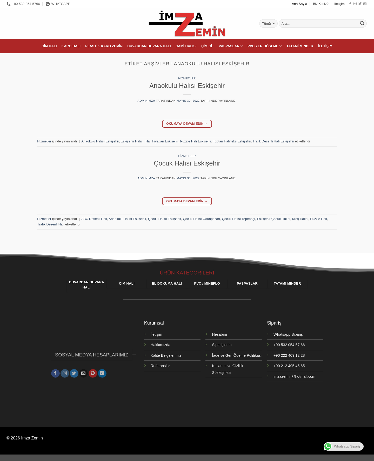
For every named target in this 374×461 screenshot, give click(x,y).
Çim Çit (207, 46)
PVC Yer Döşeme (265, 46)
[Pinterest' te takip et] (93, 372)
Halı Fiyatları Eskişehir (161, 141)
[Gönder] (362, 23)
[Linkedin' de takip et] (102, 372)
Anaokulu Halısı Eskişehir (187, 85)
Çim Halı (49, 46)
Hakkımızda (160, 345)
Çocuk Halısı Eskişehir (187, 163)
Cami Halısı (186, 46)
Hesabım (219, 334)
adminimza (146, 100)
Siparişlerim (221, 345)
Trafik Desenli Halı (50, 224)
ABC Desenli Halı (94, 219)
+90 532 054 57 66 (289, 345)
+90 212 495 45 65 (289, 366)
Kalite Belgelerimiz (166, 355)
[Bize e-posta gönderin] (364, 4)
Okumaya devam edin (187, 123)
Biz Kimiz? (321, 4)
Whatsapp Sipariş (288, 334)
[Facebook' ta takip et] (350, 4)
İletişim (339, 4)
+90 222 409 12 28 (289, 355)
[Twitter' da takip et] (360, 4)
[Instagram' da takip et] (355, 4)
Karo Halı (71, 46)
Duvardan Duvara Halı (149, 46)
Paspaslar (231, 46)
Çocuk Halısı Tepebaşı (238, 219)
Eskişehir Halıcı (132, 141)
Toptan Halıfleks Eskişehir (232, 141)
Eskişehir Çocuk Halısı (273, 219)
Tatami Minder (299, 46)
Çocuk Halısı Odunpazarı (201, 219)
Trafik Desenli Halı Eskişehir (273, 141)
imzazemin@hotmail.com (294, 376)
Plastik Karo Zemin (104, 46)
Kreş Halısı (300, 219)
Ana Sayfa (299, 4)
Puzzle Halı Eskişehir (195, 141)
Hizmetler (187, 78)
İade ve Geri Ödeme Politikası (237, 355)
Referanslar (160, 366)
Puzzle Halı (318, 219)
